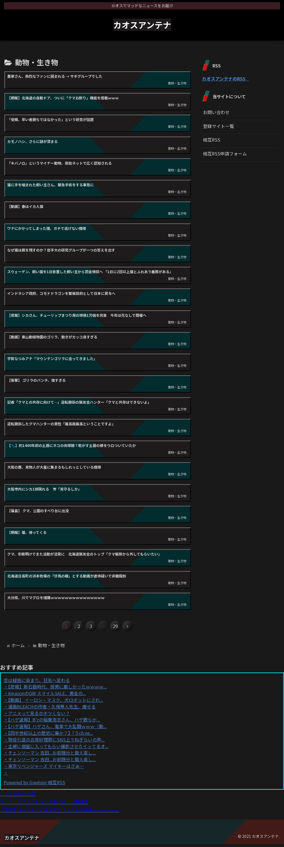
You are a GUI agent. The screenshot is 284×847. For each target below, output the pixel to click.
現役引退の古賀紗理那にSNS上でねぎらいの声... (56, 742)
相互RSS (211, 139)
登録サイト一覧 (218, 126)
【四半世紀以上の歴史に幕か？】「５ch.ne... (50, 735)
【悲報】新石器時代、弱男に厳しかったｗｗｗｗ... (57, 689)
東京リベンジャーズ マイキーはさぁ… (46, 768)
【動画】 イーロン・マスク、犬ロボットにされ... (55, 702)
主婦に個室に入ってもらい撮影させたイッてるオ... (58, 749)
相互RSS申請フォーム (225, 153)
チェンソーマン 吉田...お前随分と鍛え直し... (52, 755)
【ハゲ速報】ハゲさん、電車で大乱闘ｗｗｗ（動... (57, 729)
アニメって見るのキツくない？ (39, 716)
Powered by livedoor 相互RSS (34, 785)
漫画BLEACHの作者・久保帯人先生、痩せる (52, 709)
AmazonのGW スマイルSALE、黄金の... (47, 696)
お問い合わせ (216, 112)
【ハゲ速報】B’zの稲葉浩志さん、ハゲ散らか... (54, 722)
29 (119, 627)
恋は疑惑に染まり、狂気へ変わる (37, 683)
